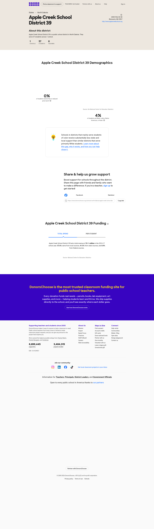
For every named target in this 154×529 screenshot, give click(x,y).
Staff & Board (82, 380)
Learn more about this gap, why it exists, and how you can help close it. (80, 147)
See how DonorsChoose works (77, 350)
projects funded (65, 387)
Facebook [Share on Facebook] (73, 195)
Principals (69, 420)
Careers (80, 383)
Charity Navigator (34, 383)
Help (105, 4)
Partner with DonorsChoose (77, 511)
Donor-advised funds (101, 378)
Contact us (114, 383)
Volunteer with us (100, 385)
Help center (114, 371)
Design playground (117, 380)
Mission (80, 371)
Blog (117, 376)
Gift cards (98, 376)
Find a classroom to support (52, 4)
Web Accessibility (83, 385)
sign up (106, 185)
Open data (114, 378)
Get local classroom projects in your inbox (92, 410)
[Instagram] (53, 410)
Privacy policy (69, 521)
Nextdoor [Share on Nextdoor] (105, 195)
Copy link (121, 201)
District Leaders (82, 420)
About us (98, 4)
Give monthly (99, 383)
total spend (62, 234)
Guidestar (45, 383)
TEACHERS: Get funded (72, 4)
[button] (95, 201)
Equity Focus (82, 376)
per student (91, 234)
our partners (98, 425)
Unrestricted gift (100, 390)
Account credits (99, 373)
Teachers (60, 420)
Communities (115, 373)
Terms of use (79, 521)
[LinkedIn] (59, 410)
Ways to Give (100, 368)
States (31, 12)
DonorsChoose (34, 4)
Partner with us (87, 4)
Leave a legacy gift (100, 388)
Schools (86, 521)
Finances (81, 378)
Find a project (99, 371)
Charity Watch (62, 380)
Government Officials (102, 420)
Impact (80, 373)
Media (113, 376)
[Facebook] (65, 410)
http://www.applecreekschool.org (112, 21)
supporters (40, 387)
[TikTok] (72, 410)
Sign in (123, 4)
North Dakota (42, 12)
